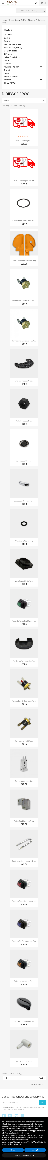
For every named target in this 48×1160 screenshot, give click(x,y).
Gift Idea (8, 54)
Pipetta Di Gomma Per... (24, 1061)
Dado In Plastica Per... (24, 421)
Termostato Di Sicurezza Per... (24, 701)
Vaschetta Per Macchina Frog (24, 661)
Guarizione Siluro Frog (24, 541)
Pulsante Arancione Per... (24, 981)
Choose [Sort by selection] (24, 100)
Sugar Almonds (11, 76)
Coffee (7, 41)
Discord (22, 1116)
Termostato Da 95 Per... (24, 741)
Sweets (7, 80)
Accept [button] (35, 1150)
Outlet (7, 70)
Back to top (37, 1084)
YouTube (10, 1116)
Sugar (6, 73)
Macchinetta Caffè (12, 67)
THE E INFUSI (9, 83)
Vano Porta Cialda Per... (24, 581)
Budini (7, 38)
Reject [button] (13, 1150)
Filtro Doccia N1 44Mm (24, 461)
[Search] (31, 10)
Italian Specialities (12, 57)
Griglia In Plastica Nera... (24, 381)
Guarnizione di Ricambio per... (24, 221)
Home (8, 30)
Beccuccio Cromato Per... (24, 501)
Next (42, 1078)
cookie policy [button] (24, 1133)
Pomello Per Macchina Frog (24, 1021)
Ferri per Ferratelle (12, 44)
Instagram (16, 1116)
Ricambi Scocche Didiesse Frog (24, 261)
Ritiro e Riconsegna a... (24, 141)
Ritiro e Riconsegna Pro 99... (24, 181)
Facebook (4, 1116)
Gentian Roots (10, 51)
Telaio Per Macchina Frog (24, 821)
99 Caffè (8, 35)
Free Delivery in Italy (13, 47)
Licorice (7, 63)
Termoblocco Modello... (24, 781)
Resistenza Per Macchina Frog (24, 861)
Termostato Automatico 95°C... (24, 341)
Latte (6, 60)
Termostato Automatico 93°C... (24, 301)
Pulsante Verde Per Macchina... (24, 621)
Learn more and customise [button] (24, 1155)
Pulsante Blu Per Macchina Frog (24, 941)
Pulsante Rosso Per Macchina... (24, 901)
